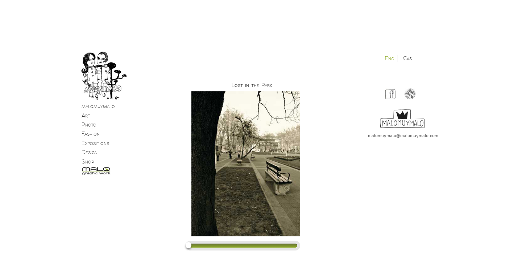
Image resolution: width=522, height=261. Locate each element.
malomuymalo (98, 106)
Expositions (95, 143)
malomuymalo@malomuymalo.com (403, 135)
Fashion (91, 133)
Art (86, 115)
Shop (88, 161)
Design (90, 152)
